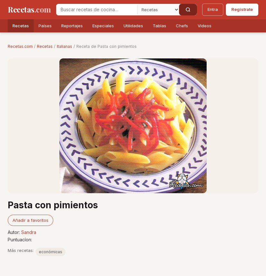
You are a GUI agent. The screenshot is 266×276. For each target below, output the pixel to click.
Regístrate (242, 9)
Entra (213, 9)
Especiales (103, 25)
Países (45, 25)
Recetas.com (20, 46)
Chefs (182, 25)
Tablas (159, 25)
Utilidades (133, 25)
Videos (204, 25)
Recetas (21, 25)
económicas (50, 251)
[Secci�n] (158, 9)
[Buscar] (188, 9)
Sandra (28, 232)
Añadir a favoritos (30, 220)
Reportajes (72, 25)
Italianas (64, 46)
